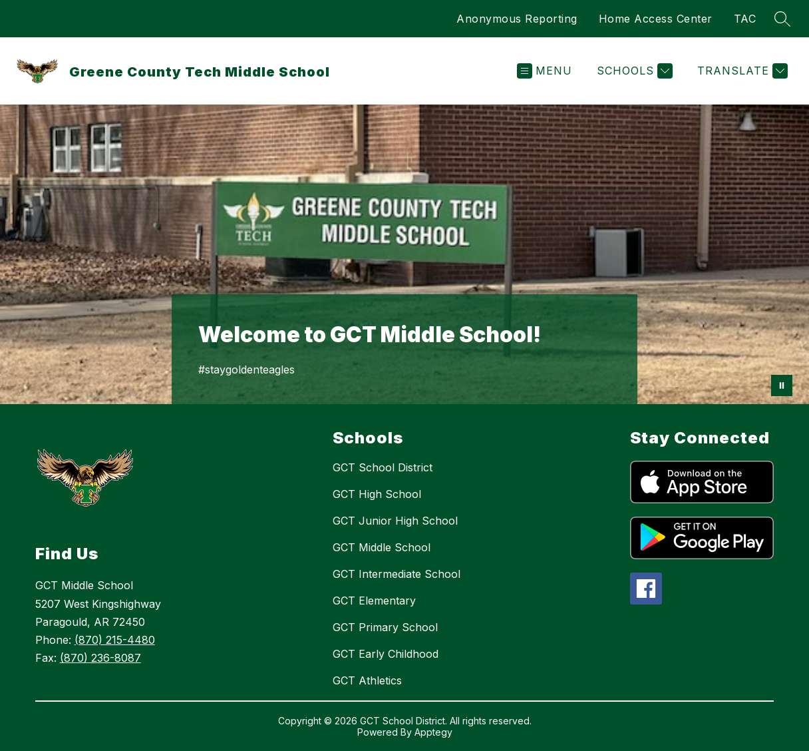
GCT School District (382, 467)
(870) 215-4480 (115, 639)
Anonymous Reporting (516, 18)
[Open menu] (544, 71)
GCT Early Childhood (385, 653)
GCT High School (377, 494)
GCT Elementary (374, 600)
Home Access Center (656, 18)
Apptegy (433, 732)
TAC (745, 18)
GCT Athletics (367, 680)
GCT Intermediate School (396, 574)
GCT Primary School (385, 627)
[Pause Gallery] (781, 385)
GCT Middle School (381, 547)
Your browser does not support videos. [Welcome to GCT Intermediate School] (404, 254)
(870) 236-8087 (100, 657)
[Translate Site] (741, 71)
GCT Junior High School (395, 520)
